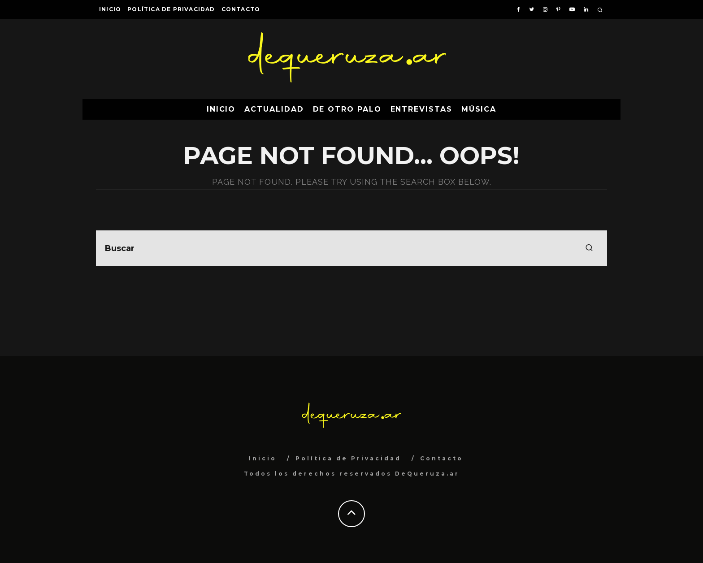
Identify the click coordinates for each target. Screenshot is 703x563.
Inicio (110, 9)
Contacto (240, 9)
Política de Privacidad (171, 9)
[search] (589, 248)
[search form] (351, 248)
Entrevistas (421, 109)
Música (479, 109)
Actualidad (274, 109)
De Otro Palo (347, 109)
